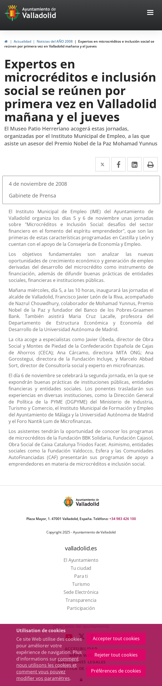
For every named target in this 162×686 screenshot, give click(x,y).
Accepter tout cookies (116, 638)
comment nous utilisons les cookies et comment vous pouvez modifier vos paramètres (47, 669)
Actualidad (22, 41)
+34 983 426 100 (122, 518)
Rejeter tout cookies (116, 655)
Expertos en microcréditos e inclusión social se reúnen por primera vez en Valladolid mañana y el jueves (79, 44)
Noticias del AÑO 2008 (55, 41)
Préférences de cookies (116, 671)
